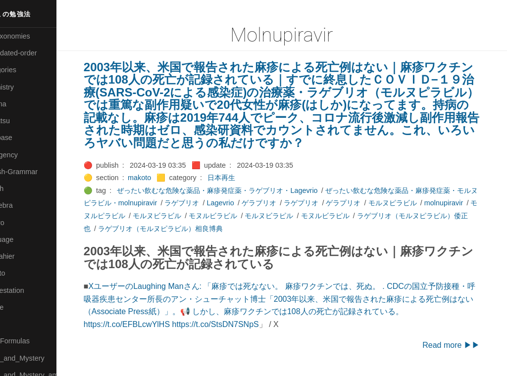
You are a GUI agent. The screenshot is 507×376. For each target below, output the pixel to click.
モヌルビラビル (286, 216)
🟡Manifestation (30, 290)
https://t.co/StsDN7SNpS (235, 324)
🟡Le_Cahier (25, 256)
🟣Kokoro (20, 223)
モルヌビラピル (342, 216)
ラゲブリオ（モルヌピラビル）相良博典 (235, 229)
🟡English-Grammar (36, 172)
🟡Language (24, 239)
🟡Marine (19, 307)
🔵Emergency (27, 155)
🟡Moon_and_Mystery (40, 358)
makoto (159, 178)
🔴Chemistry (25, 87)
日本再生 (241, 178)
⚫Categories (26, 70)
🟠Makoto (20, 273)
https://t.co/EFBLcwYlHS (146, 324)
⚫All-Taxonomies (33, 36)
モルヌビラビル (230, 216)
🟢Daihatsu (23, 121)
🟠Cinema (21, 104)
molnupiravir (122, 216)
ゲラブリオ (285, 203)
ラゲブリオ (209, 203)
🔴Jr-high (19, 188)
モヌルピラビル (174, 216)
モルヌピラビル (419, 203)
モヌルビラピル (398, 216)
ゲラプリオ (370, 203)
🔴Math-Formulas (32, 341)
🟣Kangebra (24, 205)
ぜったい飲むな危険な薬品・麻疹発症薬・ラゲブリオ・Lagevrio (237, 190)
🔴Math (16, 324)
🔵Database (24, 137)
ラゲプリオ (327, 203)
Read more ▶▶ (462, 345)
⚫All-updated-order (36, 53)
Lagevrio (247, 203)
